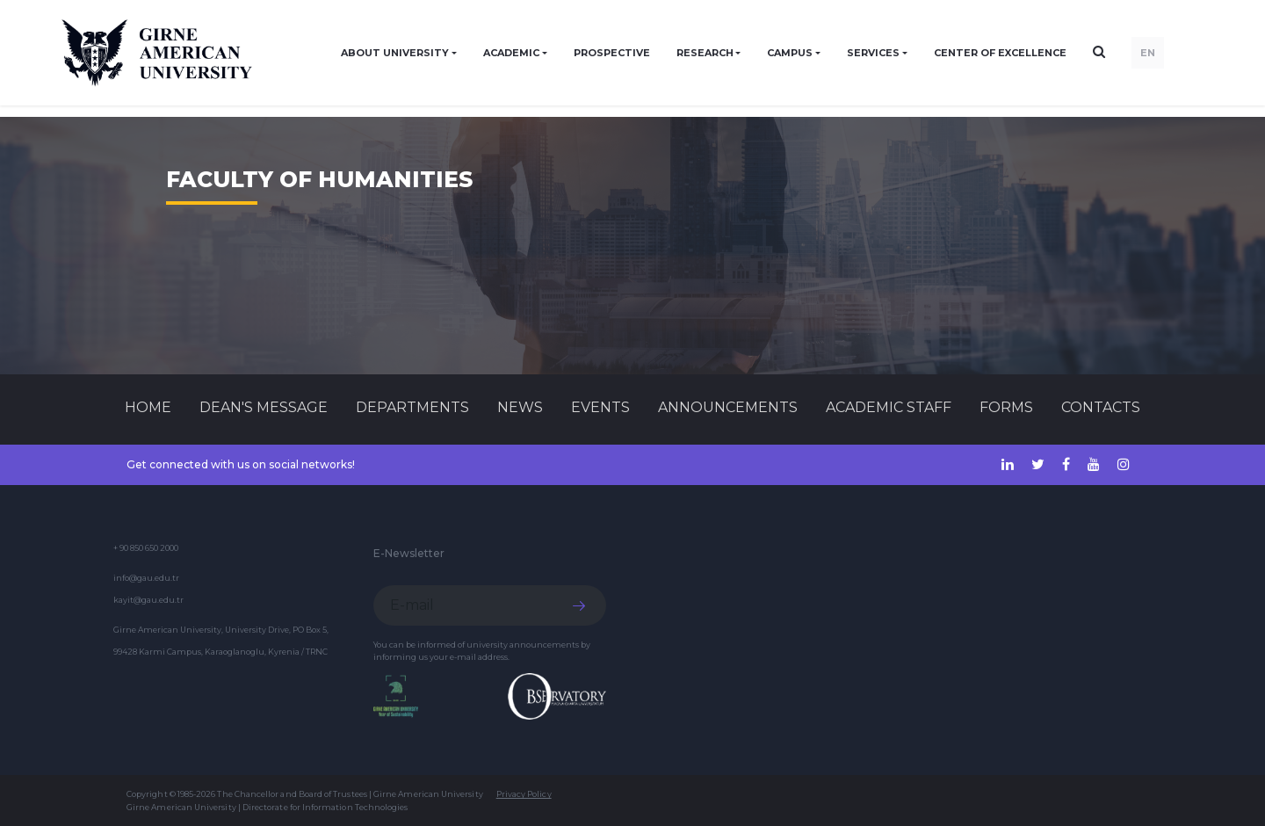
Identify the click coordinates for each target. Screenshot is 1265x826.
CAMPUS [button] (790, 53)
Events (600, 407)
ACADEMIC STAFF (888, 407)
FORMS (1006, 407)
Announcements (728, 407)
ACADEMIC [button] (511, 53)
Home (148, 407)
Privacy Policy (524, 794)
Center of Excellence (1000, 53)
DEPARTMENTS (412, 407)
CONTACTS (1100, 407)
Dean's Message (263, 407)
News (520, 407)
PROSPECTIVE (612, 53)
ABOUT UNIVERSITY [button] (395, 53)
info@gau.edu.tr (146, 578)
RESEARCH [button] (705, 53)
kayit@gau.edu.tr (148, 600)
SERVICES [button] (873, 53)
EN (1147, 53)
